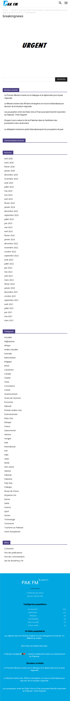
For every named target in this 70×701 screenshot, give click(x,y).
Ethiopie (7, 422)
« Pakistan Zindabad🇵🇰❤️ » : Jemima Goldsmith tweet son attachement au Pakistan (34, 655)
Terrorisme (9, 523)
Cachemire (9, 369)
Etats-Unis (8, 418)
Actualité (8, 337)
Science (7, 507)
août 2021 (8, 304)
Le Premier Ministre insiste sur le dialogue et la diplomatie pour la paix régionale (33, 96)
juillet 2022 (9, 263)
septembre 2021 (11, 300)
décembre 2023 (11, 211)
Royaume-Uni (10, 495)
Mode (6, 462)
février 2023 (9, 235)
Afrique (7, 345)
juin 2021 (8, 312)
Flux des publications (13, 552)
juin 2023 (8, 223)
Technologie (9, 519)
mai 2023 (8, 227)
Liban (6, 458)
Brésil (6, 365)
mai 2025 (8, 191)
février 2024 (9, 203)
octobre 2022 (10, 251)
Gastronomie (10, 430)
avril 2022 (8, 276)
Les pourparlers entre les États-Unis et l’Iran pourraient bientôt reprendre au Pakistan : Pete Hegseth (35, 113)
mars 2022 (9, 280)
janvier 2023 (9, 239)
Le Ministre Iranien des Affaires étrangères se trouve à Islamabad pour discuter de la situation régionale (34, 104)
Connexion (9, 548)
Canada (7, 373)
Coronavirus (9, 386)
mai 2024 (8, 195)
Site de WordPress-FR (13, 560)
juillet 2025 (9, 187)
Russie (7, 499)
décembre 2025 (11, 174)
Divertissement (10, 394)
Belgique (8, 361)
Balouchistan (10, 357)
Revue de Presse (11, 491)
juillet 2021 (9, 308)
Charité (7, 378)
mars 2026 (9, 162)
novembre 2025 (11, 178)
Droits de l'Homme (12, 398)
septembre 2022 (11, 255)
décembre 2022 (11, 243)
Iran (6, 450)
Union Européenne (12, 531)
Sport (6, 511)
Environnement (10, 414)
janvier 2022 (9, 288)
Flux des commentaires (14, 556)
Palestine (8, 479)
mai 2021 (8, 316)
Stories (7, 515)
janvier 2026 (9, 170)
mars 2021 (9, 320)
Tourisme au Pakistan (13, 527)
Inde (6, 442)
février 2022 (9, 284)
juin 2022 (8, 267)
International (9, 446)
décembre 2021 (11, 292)
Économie (8, 402)
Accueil (5, 10)
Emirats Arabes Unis (13, 410)
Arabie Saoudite (11, 349)
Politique (8, 487)
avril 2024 (8, 199)
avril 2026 (8, 158)
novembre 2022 (11, 247)
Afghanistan (9, 341)
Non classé (9, 467)
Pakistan (8, 475)
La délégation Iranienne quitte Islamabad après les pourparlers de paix (33, 129)
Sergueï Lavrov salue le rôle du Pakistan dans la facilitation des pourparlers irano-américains (30, 121)
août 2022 (8, 259)
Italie (6, 454)
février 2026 (9, 166)
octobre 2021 (10, 296)
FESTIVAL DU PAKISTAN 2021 (34, 646)
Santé (6, 503)
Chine (6, 382)
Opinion (7, 471)
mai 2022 (8, 272)
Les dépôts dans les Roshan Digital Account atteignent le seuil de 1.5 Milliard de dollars (34, 637)
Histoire (7, 434)
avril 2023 (8, 231)
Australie (8, 353)
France (7, 426)
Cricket (7, 390)
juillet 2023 (9, 219)
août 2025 (8, 183)
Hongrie (7, 438)
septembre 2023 (11, 215)
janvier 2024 (9, 207)
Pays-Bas (8, 483)
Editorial (7, 406)
